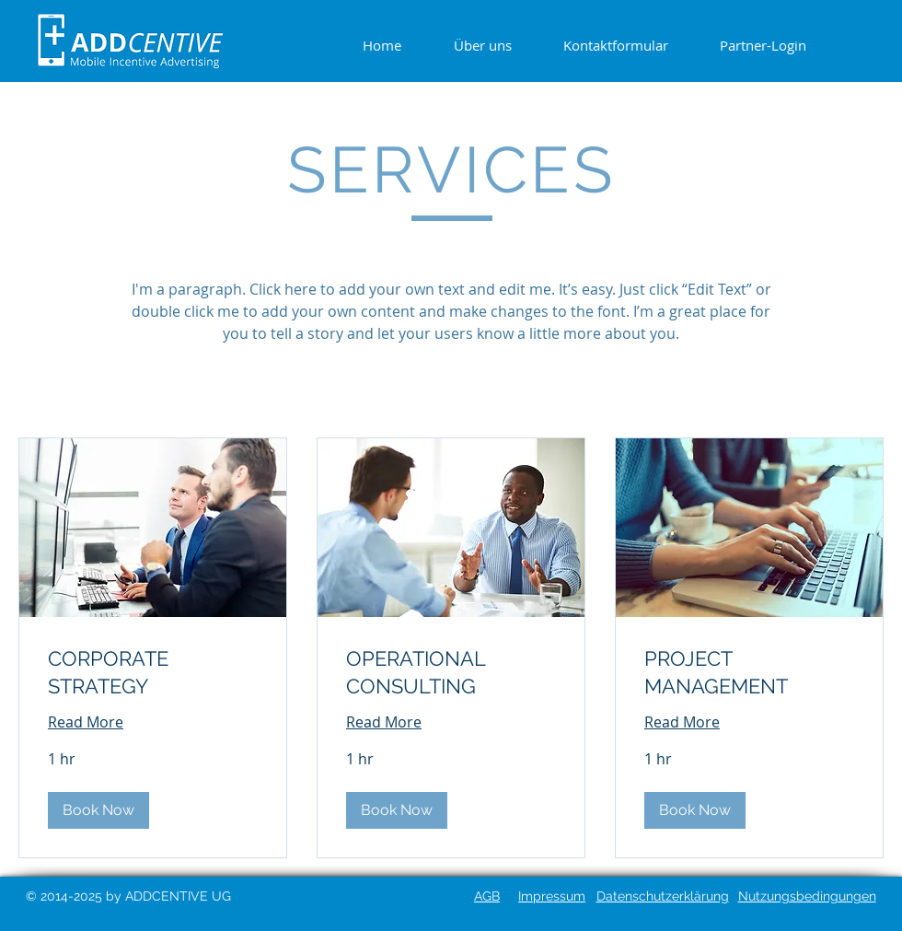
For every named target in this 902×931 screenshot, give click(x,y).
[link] (153, 673)
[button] (98, 810)
